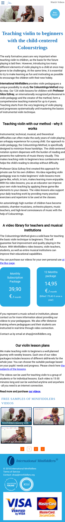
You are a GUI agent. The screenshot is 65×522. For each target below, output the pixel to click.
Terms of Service (11, 471)
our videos (34, 391)
